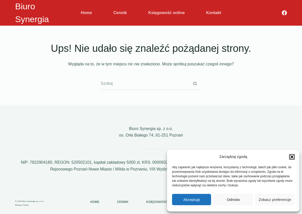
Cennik (120, 13)
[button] (291, 156)
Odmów (233, 199)
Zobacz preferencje (275, 199)
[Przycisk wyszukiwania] (195, 83)
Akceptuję (191, 199)
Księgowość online (166, 13)
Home (86, 13)
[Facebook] (284, 12)
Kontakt (213, 13)
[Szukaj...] (145, 83)
